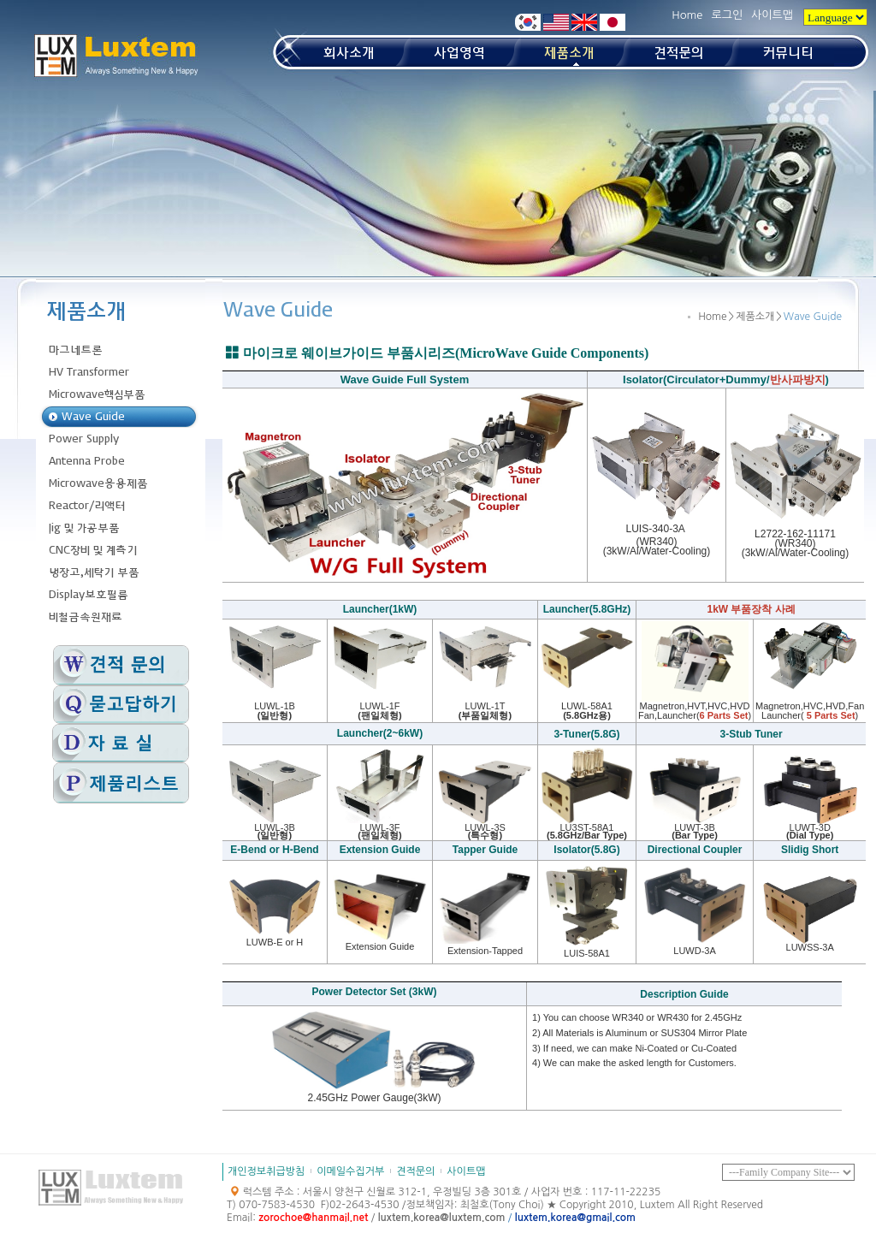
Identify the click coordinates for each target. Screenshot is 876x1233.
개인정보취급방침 (266, 1171)
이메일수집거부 (350, 1171)
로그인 (727, 15)
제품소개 (755, 316)
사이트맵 (772, 15)
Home (687, 15)
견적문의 (415, 1171)
